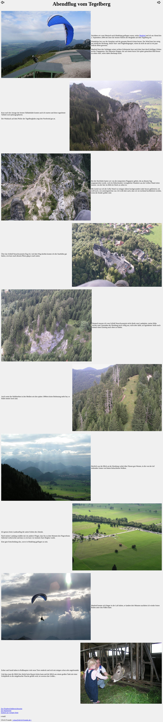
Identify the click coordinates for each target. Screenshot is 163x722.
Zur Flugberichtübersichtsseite (11, 709)
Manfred (142, 35)
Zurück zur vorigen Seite (9, 713)
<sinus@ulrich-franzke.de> (22, 720)
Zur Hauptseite (6, 711)
